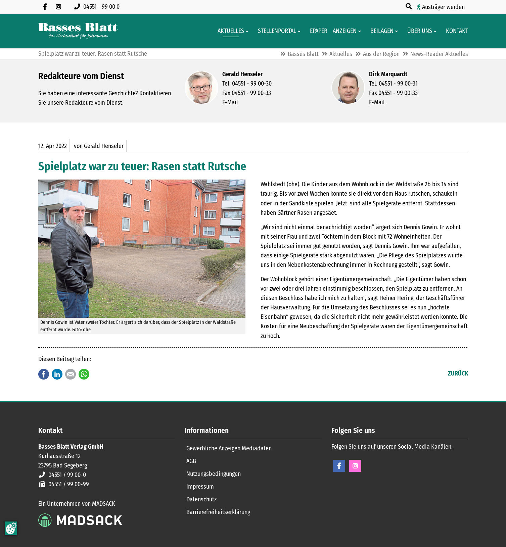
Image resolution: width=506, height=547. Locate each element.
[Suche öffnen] (409, 6)
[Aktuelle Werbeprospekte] (380, 31)
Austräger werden (443, 7)
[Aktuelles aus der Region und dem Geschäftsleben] (229, 31)
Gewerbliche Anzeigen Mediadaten (229, 448)
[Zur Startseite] (78, 31)
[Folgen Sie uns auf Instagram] (58, 6)
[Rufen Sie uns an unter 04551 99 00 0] (98, 6)
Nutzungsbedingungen (213, 474)
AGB (191, 461)
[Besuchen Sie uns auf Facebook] (45, 6)
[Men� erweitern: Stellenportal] (300, 31)
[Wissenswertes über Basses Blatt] (417, 31)
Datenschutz (201, 499)
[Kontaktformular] (455, 31)
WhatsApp (84, 374)
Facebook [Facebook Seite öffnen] (339, 466)
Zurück (458, 373)
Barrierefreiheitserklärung (218, 512)
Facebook (43, 374)
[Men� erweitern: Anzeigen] (361, 31)
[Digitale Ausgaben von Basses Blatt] (316, 31)
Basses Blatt (303, 54)
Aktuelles (340, 54)
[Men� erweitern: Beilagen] (398, 31)
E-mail (70, 374)
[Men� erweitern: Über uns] (436, 31)
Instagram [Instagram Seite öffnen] (355, 466)
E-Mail (230, 102)
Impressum (200, 486)
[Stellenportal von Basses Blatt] (275, 31)
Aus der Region (381, 54)
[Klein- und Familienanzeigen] (343, 31)
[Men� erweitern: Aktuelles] (248, 31)
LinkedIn (57, 374)
